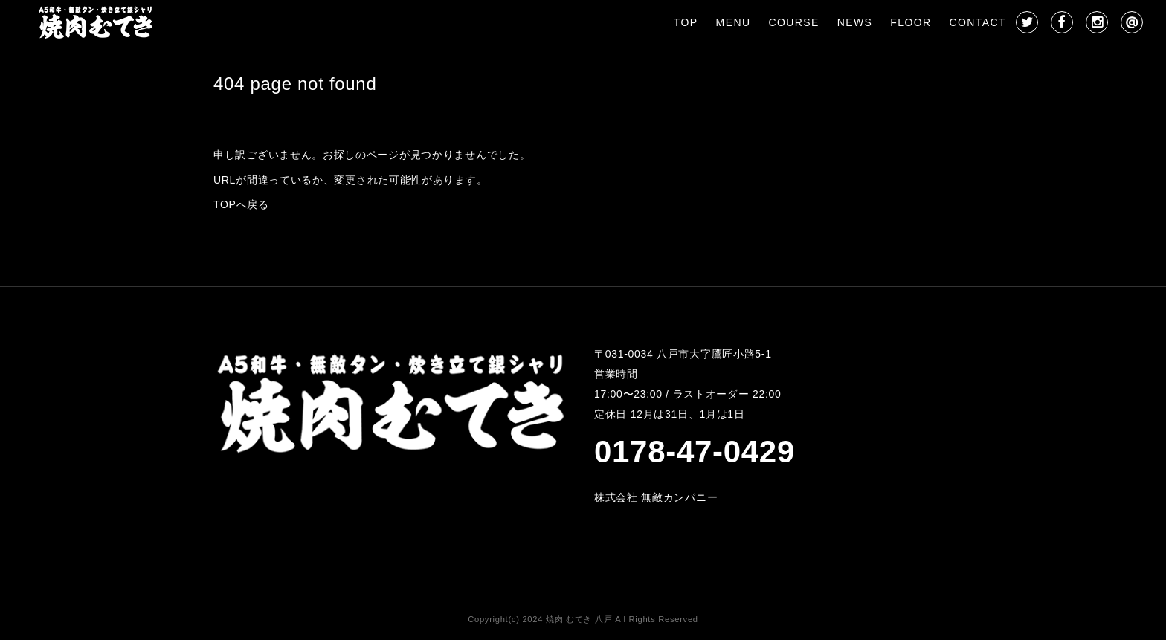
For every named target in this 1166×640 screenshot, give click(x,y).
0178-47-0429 (694, 451)
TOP (686, 22)
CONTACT (978, 22)
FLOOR (910, 22)
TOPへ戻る (241, 204)
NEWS (855, 22)
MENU (733, 22)
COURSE (793, 22)
